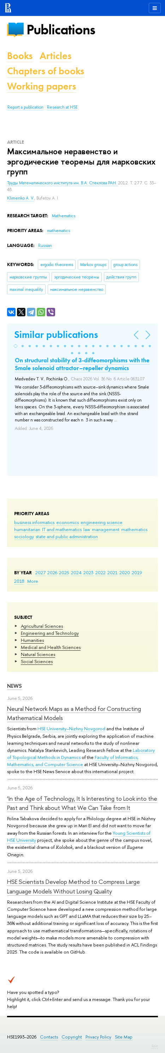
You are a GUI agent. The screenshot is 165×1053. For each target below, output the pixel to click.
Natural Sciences (38, 654)
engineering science (102, 522)
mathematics (134, 529)
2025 (64, 572)
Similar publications (56, 334)
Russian (45, 245)
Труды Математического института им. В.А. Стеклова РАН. (62, 183)
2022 (100, 572)
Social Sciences (37, 661)
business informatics (34, 522)
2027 (40, 572)
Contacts (49, 1037)
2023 (88, 572)
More (32, 581)
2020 (124, 572)
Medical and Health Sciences (51, 647)
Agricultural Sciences (42, 626)
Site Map (123, 1037)
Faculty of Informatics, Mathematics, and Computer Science (73, 760)
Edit (155, 1045)
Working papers (41, 86)
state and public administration (67, 536)
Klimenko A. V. (20, 198)
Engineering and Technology (50, 633)
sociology (24, 536)
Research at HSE (62, 107)
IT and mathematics (62, 529)
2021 (112, 572)
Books (20, 56)
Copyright (71, 1037)
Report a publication (25, 107)
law (86, 529)
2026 (52, 572)
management (105, 529)
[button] (15, 346)
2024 (76, 572)
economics (67, 522)
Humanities (32, 640)
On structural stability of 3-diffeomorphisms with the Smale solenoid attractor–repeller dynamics (82, 364)
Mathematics (63, 216)
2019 (137, 572)
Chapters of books (45, 71)
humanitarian (27, 529)
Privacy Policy (98, 1037)
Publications (60, 30)
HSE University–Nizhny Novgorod (71, 728)
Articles (55, 56)
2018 (19, 581)
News (14, 686)
